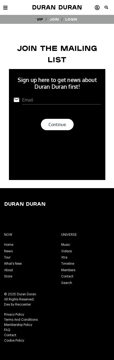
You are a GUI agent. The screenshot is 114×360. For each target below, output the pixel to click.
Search (66, 282)
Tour (7, 257)
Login (71, 19)
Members (68, 270)
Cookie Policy (14, 340)
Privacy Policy (14, 314)
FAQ (7, 330)
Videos (66, 251)
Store (8, 276)
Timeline (67, 263)
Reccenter (23, 304)
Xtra (64, 257)
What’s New (13, 263)
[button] (109, 9)
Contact (67, 276)
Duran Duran (57, 7)
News (8, 251)
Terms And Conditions (21, 319)
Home (8, 244)
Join (54, 19)
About (8, 270)
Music (65, 244)
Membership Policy (18, 324)
